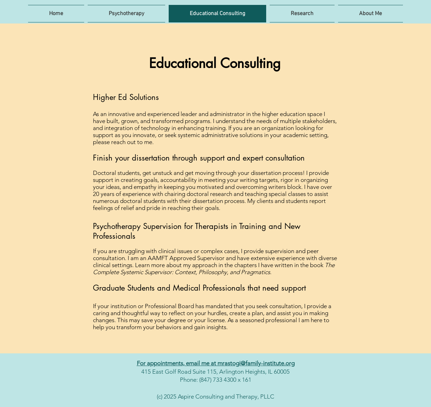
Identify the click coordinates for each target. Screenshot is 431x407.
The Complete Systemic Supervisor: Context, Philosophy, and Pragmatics (214, 269)
